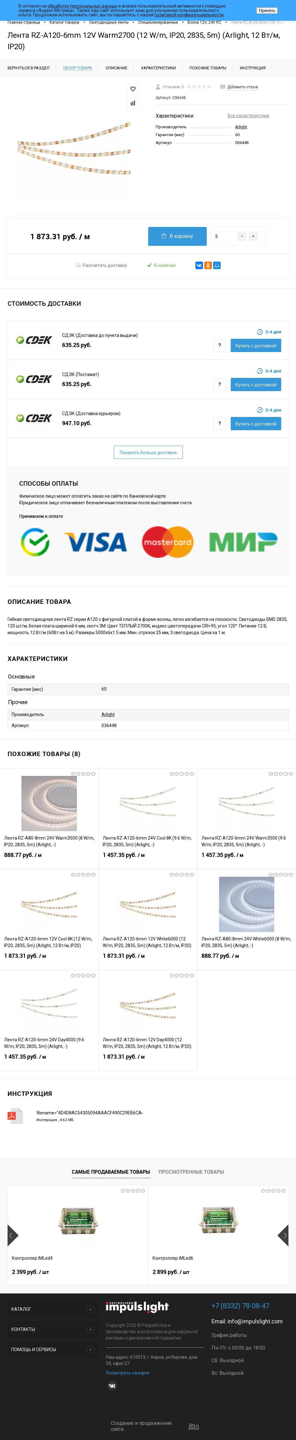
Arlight (241, 126)
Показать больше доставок (148, 452)
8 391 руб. (217, 1272)
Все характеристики (248, 115)
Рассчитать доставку (101, 265)
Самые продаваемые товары (111, 1171)
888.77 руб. (49, 859)
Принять (267, 10)
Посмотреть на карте (127, 1372)
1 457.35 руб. (148, 859)
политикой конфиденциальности (188, 14)
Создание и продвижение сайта (155, 1426)
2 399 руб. (30, 1272)
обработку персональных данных (82, 6)
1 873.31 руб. (49, 959)
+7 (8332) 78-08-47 (240, 1306)
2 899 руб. (124, 1272)
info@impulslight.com (255, 1321)
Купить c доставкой (255, 345)
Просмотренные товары (191, 1171)
